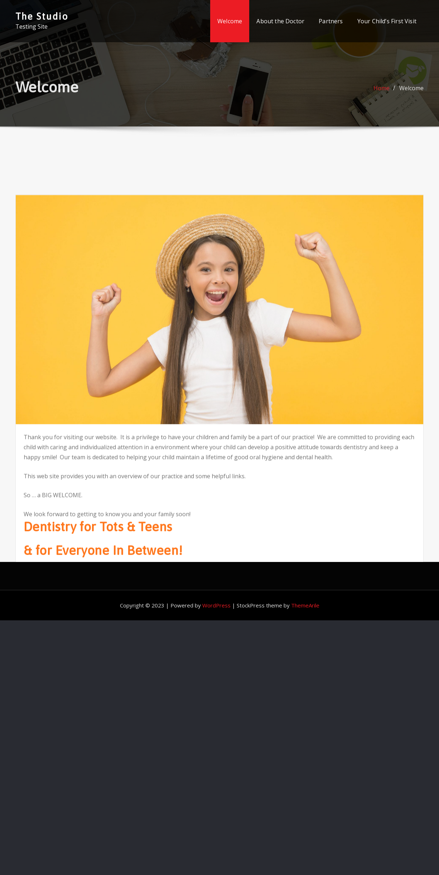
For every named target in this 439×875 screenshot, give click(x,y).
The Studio (41, 16)
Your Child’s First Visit (386, 21)
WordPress (216, 605)
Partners (331, 21)
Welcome (229, 21)
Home (381, 91)
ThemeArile (305, 605)
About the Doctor (280, 21)
